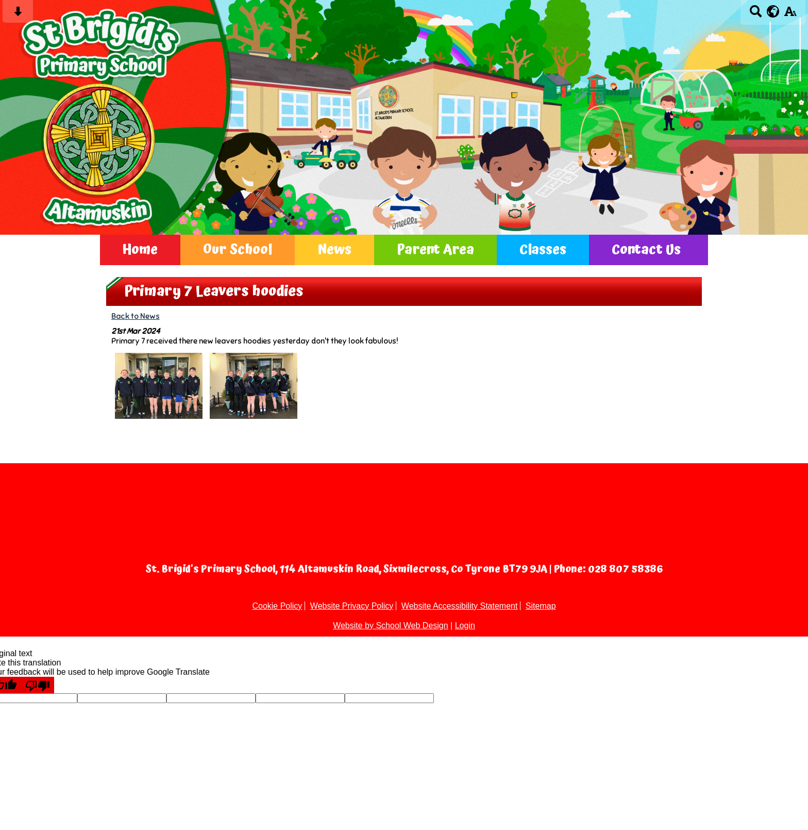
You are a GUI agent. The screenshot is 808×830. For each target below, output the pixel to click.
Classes (542, 250)
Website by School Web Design (390, 625)
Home (140, 250)
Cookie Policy (277, 605)
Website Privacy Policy (352, 605)
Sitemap (541, 605)
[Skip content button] (17, 14)
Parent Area (435, 250)
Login (465, 625)
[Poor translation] (37, 685)
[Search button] (755, 14)
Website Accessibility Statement (459, 605)
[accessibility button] (790, 14)
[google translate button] (773, 11)
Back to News (135, 316)
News (334, 250)
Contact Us (646, 250)
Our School (237, 250)
